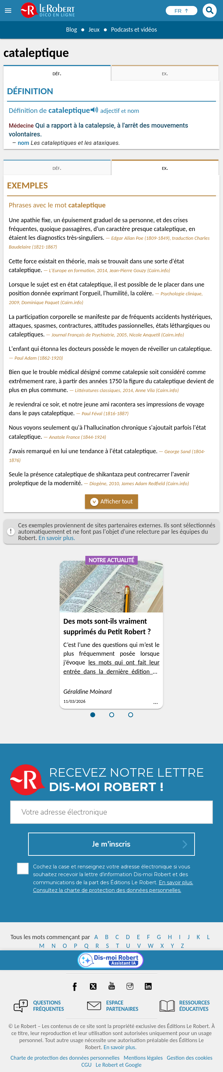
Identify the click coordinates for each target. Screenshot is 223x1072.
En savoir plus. (57, 538)
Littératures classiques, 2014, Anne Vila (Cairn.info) (127, 390)
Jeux (93, 29)
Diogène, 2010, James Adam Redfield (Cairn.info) (139, 483)
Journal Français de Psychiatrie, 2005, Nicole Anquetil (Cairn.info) (118, 335)
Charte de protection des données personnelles (65, 1057)
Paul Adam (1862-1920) (38, 358)
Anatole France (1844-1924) (77, 437)
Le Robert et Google (119, 1064)
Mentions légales (143, 1057)
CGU (86, 1064)
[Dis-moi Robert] (111, 960)
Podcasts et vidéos (134, 29)
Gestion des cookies (189, 1057)
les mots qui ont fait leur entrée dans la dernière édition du (111, 671)
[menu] (9, 10)
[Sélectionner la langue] (181, 10)
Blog (70, 29)
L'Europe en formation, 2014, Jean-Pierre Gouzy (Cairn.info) (109, 270)
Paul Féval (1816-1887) (105, 413)
